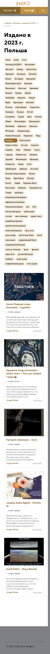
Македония (34, 121)
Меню (29, 10)
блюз (8, 60)
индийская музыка (14, 221)
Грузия (18, 93)
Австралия (30, 64)
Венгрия (28, 83)
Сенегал (34, 145)
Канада (20, 112)
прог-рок (29, 230)
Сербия (9, 150)
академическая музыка (16, 197)
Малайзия (10, 126)
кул (27, 207)
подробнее (12, 330)
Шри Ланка (19, 178)
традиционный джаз (15, 245)
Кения (32, 174)
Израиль (21, 98)
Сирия (8, 192)
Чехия (20, 164)
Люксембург (20, 121)
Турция (9, 155)
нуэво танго (36, 216)
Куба (29, 117)
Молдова (10, 131)
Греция (9, 93)
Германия (34, 88)
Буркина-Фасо (30, 183)
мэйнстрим (29, 211)
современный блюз (27, 240)
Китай (30, 112)
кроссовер (11, 235)
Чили (29, 164)
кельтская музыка (14, 230)
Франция (34, 159)
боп (34, 207)
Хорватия (10, 164)
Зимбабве (10, 98)
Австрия (9, 69)
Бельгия (32, 74)
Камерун (9, 112)
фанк (26, 249)
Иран (8, 102)
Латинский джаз (13, 211)
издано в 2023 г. (29, 23)
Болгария (19, 79)
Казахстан (34, 107)
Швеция (23, 169)
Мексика (33, 126)
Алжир (20, 69)
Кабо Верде (21, 107)
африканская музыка (15, 202)
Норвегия (28, 136)
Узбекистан (21, 155)
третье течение (13, 249)
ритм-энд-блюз (26, 235)
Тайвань (27, 150)
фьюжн (35, 249)
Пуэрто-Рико (12, 145)
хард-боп (10, 254)
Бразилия (31, 79)
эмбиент (9, 259)
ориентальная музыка (16, 226)
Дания (28, 93)
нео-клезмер (21, 216)
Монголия (10, 188)
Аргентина (31, 69)
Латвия (38, 117)
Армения (10, 74)
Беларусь (21, 74)
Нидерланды (24, 131)
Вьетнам (22, 88)
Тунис (37, 150)
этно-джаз (32, 264)
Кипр (8, 178)
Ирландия (18, 102)
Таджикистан (35, 188)
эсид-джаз (22, 259)
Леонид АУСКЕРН (13, 64)
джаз (16, 60)
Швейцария (11, 169)
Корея (21, 117)
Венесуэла (10, 88)
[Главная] (24, 3)
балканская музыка (14, 207)
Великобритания (13, 83)
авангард (19, 192)
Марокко (22, 126)
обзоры (16, 23)
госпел (9, 216)
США (18, 150)
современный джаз (14, 264)
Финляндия (21, 159)
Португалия (24, 140)
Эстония (34, 169)
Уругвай (9, 159)
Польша (9, 140)
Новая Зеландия (13, 136)
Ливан (8, 121)
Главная (7, 23)
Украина (33, 155)
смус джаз (10, 240)
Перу (38, 136)
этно (24, 60)
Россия (24, 145)
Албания (22, 188)
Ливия (17, 183)
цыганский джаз (25, 254)
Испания (30, 102)
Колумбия (10, 117)
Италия (9, 107)
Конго (8, 183)
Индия (32, 98)
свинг (39, 235)
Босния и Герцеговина (16, 174)
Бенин (8, 79)
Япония (30, 178)
